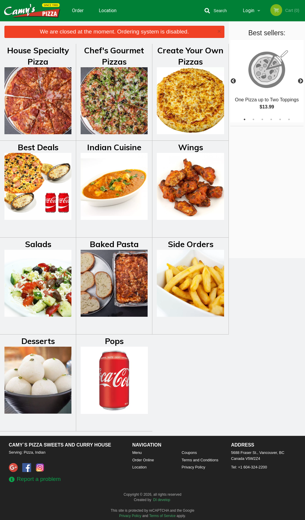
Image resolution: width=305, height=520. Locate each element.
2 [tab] (253, 119)
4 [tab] (271, 119)
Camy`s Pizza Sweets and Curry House (60, 444)
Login (248, 10)
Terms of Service (162, 516)
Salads (38, 244)
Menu (137, 452)
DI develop (161, 500)
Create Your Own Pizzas (190, 56)
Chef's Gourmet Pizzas (114, 56)
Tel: (249, 467)
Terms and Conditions (200, 460)
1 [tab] (244, 119)
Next (301, 81)
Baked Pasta (114, 244)
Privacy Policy (193, 467)
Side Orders (190, 244)
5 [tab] (280, 119)
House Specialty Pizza (38, 56)
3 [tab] (262, 119)
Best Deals (38, 147)
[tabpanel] (267, 81)
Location (107, 10)
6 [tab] (289, 119)
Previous (233, 81)
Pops (114, 341)
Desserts (38, 341)
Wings (190, 147)
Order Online (78, 14)
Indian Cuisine (114, 147)
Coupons (189, 452)
